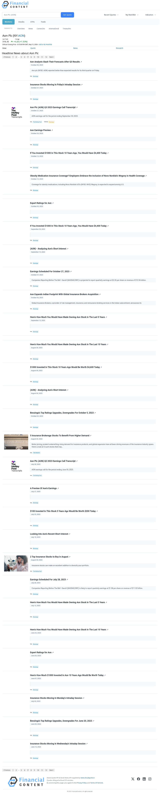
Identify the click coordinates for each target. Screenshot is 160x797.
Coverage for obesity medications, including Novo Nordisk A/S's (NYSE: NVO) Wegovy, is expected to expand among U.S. (78, 185)
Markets (8, 22)
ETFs (33, 22)
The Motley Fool (37, 122)
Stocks (21, 22)
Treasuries (67, 28)
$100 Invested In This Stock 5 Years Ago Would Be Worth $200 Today (64, 511)
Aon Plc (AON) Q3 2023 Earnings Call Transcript (54, 107)
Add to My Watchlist (45, 44)
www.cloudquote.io (88, 778)
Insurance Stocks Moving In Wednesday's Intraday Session (59, 743)
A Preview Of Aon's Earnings (44, 488)
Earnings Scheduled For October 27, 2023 (51, 271)
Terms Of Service (96, 783)
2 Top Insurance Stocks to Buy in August (50, 557)
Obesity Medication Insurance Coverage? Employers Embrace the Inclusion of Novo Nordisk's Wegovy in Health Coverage (88, 176)
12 (46, 57)
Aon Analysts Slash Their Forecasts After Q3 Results (56, 62)
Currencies (41, 28)
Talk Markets (36, 452)
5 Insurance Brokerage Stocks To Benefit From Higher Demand (60, 435)
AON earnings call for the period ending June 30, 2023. (53, 470)
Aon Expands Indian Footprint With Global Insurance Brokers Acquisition (65, 294)
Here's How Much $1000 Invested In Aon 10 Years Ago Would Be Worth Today (68, 675)
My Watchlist (131, 15)
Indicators (149, 15)
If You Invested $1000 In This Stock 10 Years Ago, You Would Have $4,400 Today (69, 153)
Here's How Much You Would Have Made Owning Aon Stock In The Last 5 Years (68, 317)
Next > (51, 57)
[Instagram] (149, 781)
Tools (43, 22)
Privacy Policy (82, 783)
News (30, 28)
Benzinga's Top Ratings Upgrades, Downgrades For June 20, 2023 (62, 721)
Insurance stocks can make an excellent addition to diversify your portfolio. (60, 565)
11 (42, 57)
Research (119, 48)
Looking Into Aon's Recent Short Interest (50, 534)
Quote (33, 48)
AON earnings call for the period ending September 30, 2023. (55, 116)
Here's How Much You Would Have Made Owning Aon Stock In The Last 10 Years (69, 344)
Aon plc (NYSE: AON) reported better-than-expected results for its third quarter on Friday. (66, 71)
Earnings (51, 122)
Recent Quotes (110, 15)
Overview (21, 28)
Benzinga (35, 76)
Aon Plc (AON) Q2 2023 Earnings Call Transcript (54, 461)
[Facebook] (138, 781)
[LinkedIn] (144, 781)
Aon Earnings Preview (41, 130)
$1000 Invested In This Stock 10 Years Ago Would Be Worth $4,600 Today (66, 367)
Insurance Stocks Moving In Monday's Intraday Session (57, 698)
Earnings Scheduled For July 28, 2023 (49, 579)
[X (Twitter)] (132, 781)
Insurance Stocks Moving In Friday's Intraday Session (56, 84)
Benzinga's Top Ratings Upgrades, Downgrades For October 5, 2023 (63, 413)
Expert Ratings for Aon (42, 203)
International (54, 28)
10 (38, 57)
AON (21, 36)
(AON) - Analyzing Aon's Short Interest (49, 248)
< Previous (6, 57)
